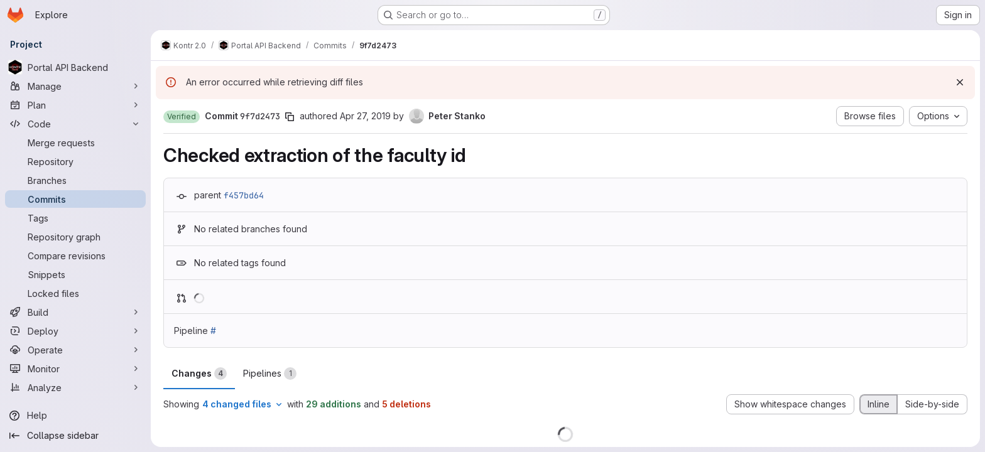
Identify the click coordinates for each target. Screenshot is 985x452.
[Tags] (75, 218)
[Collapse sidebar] (75, 435)
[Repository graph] (75, 236)
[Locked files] (75, 293)
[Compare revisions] (75, 255)
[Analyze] (75, 387)
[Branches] (75, 180)
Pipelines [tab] (270, 373)
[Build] (75, 312)
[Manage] (75, 86)
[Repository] (75, 161)
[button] (181, 116)
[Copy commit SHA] (289, 116)
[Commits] (75, 199)
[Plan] (75, 105)
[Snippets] (75, 274)
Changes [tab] (199, 373)
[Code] (75, 123)
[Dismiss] (959, 82)
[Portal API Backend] (75, 67)
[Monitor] (75, 368)
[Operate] (75, 349)
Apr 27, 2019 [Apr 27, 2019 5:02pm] (365, 115)
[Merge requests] (75, 142)
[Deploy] (75, 331)
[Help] (75, 415)
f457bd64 (244, 195)
